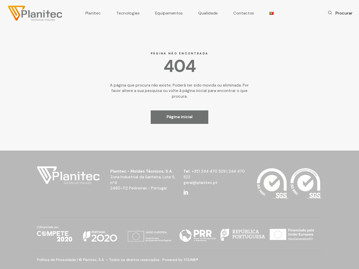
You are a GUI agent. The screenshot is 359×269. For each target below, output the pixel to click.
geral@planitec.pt (200, 182)
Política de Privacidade (56, 259)
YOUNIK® (191, 259)
